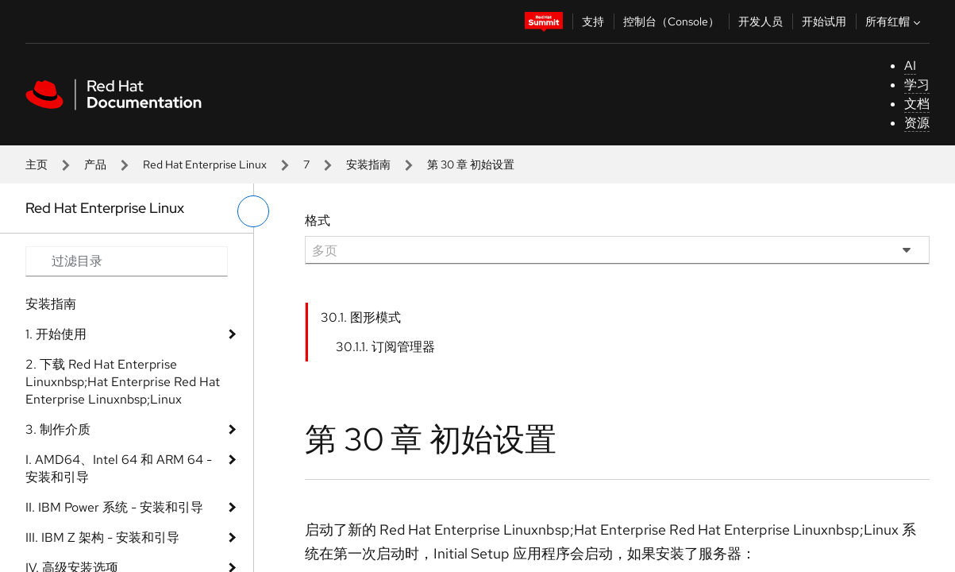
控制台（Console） (671, 21)
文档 (917, 103)
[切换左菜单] (253, 211)
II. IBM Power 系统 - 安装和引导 (114, 507)
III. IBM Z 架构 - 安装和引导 (102, 537)
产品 (95, 164)
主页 (36, 164)
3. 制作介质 (57, 429)
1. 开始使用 (56, 334)
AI (910, 65)
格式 (317, 220)
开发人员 (760, 21)
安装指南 (368, 164)
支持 (593, 21)
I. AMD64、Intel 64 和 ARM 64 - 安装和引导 (118, 468)
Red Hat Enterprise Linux (205, 164)
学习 (917, 84)
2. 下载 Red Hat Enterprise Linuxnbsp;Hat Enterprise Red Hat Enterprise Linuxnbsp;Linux (122, 382)
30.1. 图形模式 (361, 317)
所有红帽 (894, 21)
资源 (917, 122)
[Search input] (126, 261)
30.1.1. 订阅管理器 (385, 346)
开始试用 (824, 21)
